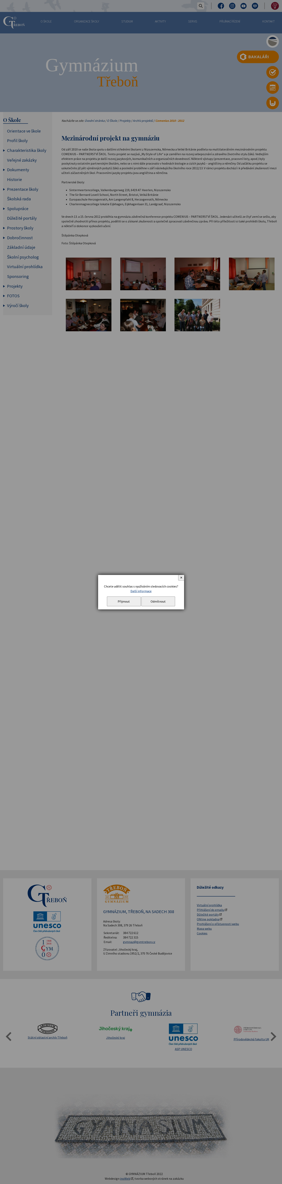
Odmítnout (158, 601)
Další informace (141, 591)
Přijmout (124, 601)
